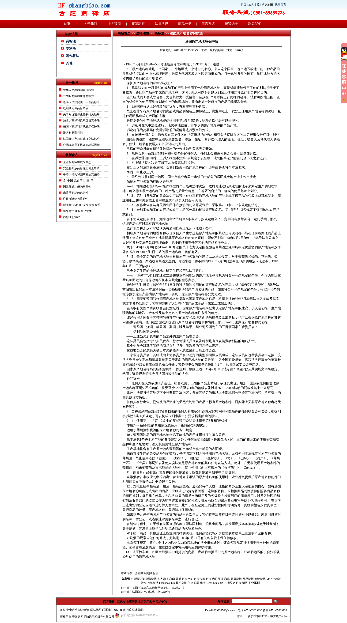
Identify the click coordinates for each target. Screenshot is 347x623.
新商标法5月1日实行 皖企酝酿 (81, 205)
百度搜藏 (199, 579)
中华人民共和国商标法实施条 (81, 174)
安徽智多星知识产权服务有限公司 (93, 616)
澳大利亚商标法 (73, 132)
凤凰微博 (236, 579)
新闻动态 (138, 24)
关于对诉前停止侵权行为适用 (81, 114)
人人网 (161, 579)
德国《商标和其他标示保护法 (81, 126)
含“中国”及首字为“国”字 (78, 180)
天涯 (220, 579)
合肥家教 (131, 601)
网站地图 (96, 610)
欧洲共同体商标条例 (75, 108)
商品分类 (184, 24)
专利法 (71, 48)
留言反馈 (119, 610)
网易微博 (248, 579)
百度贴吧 (211, 579)
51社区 (228, 583)
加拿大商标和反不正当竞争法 (81, 120)
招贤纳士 (231, 24)
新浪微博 (260, 579)
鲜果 (197, 583)
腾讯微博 (151, 579)
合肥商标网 (217, 50)
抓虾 (209, 583)
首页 (243, 4)
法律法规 (161, 24)
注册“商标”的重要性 (75, 198)
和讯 (227, 579)
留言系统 (208, 24)
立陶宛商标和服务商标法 (78, 96)
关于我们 (90, 24)
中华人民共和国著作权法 (78, 90)
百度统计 (131, 610)
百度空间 (187, 579)
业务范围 (114, 24)
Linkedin (218, 583)
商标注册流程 (71, 217)
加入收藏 (254, 4)
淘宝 (203, 583)
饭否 (235, 583)
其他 (69, 63)
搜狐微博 (152, 583)
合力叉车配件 (146, 601)
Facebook (164, 583)
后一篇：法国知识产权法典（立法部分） (146, 591)
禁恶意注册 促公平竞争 (77, 211)
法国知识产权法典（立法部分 (81, 138)
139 (173, 583)
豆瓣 (178, 579)
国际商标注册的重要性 (77, 186)
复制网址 (244, 583)
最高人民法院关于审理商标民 (81, 102)
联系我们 (254, 24)
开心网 (170, 579)
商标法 (71, 41)
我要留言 (280, 4)
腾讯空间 (139, 579)
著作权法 (72, 56)
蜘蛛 (141, 610)
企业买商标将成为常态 (77, 162)
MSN (269, 579)
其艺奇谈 (181, 583)
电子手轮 (161, 601)
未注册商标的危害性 (75, 192)
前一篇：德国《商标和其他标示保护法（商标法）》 (153, 587)
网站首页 (124, 33)
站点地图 (267, 4)
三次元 (121, 601)
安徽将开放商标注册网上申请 (81, 168)
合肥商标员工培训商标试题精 (81, 145)
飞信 (190, 583)
